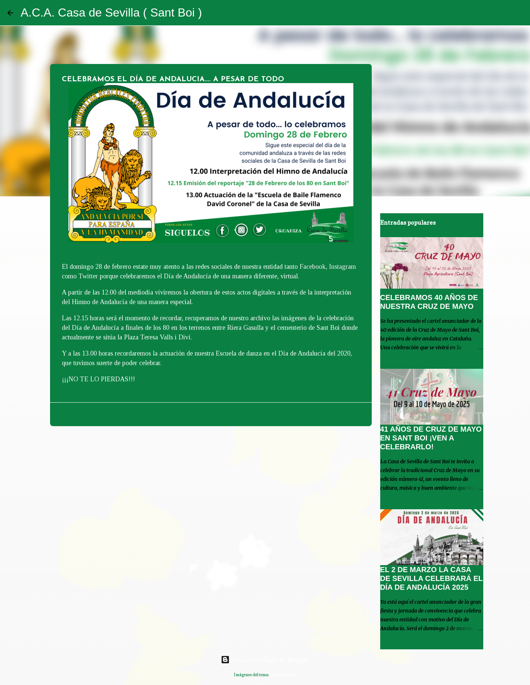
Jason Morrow (283, 674)
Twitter (87, 276)
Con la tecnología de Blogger (265, 659)
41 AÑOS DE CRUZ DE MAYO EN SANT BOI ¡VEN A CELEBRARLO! (431, 438)
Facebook (313, 266)
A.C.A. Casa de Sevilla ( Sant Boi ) (111, 12)
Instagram (342, 266)
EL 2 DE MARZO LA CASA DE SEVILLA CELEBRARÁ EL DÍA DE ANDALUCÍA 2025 (431, 578)
